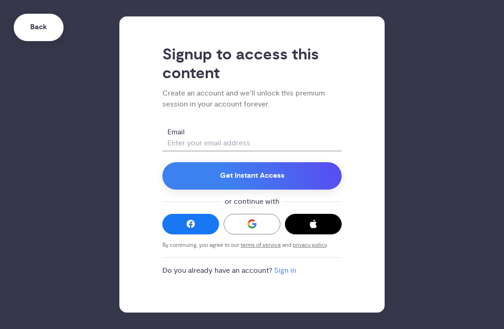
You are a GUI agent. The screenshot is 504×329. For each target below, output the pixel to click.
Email (176, 132)
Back (38, 27)
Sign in (285, 270)
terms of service (261, 245)
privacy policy (310, 245)
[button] (190, 224)
